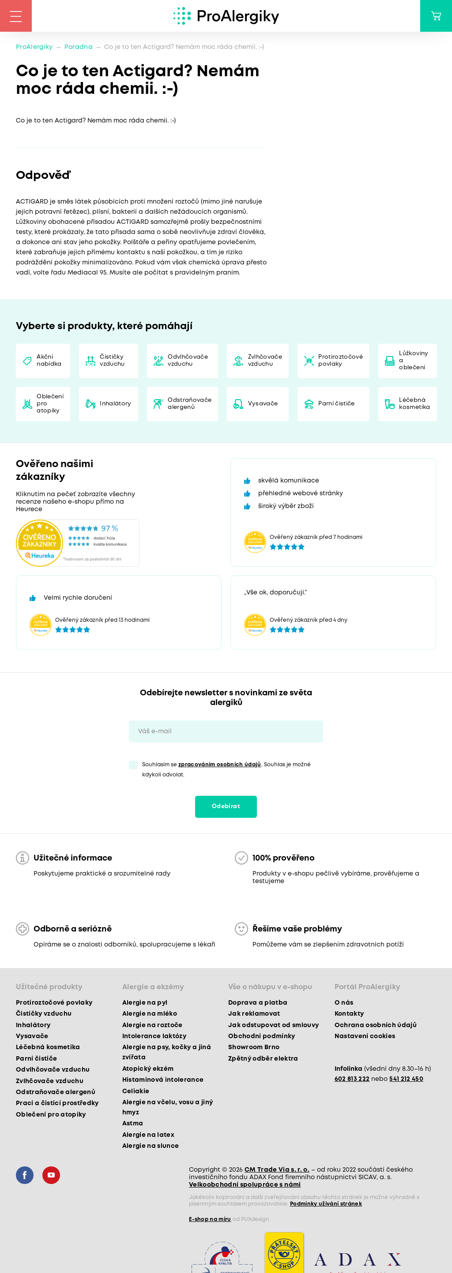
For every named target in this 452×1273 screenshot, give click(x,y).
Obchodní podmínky (261, 1036)
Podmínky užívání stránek (326, 1204)
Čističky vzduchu (112, 361)
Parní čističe (336, 403)
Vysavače (263, 403)
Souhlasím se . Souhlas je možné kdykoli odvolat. (226, 769)
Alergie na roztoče (152, 1025)
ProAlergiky (34, 47)
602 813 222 (352, 1079)
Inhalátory (115, 403)
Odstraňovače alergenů (189, 404)
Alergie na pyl (145, 1003)
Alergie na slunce (150, 1146)
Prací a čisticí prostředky (57, 1103)
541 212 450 (406, 1079)
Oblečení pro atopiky (50, 403)
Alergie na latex (148, 1135)
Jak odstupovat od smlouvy (273, 1025)
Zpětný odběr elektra (263, 1058)
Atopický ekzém (148, 1069)
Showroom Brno (253, 1047)
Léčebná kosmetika (414, 404)
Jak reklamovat (254, 1014)
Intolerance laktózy (154, 1036)
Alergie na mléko (149, 1014)
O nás (344, 1003)
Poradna (78, 47)
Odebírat (226, 806)
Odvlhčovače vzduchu (188, 361)
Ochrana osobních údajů (376, 1025)
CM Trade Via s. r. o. (277, 1170)
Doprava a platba (257, 1003)
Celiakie (136, 1091)
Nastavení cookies (365, 1036)
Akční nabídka (49, 361)
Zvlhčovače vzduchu (265, 361)
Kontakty (349, 1014)
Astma (132, 1123)
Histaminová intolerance (163, 1080)
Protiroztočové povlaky (340, 361)
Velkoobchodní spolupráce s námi (245, 1185)
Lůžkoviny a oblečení (413, 360)
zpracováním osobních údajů (219, 764)
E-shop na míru (210, 1219)
